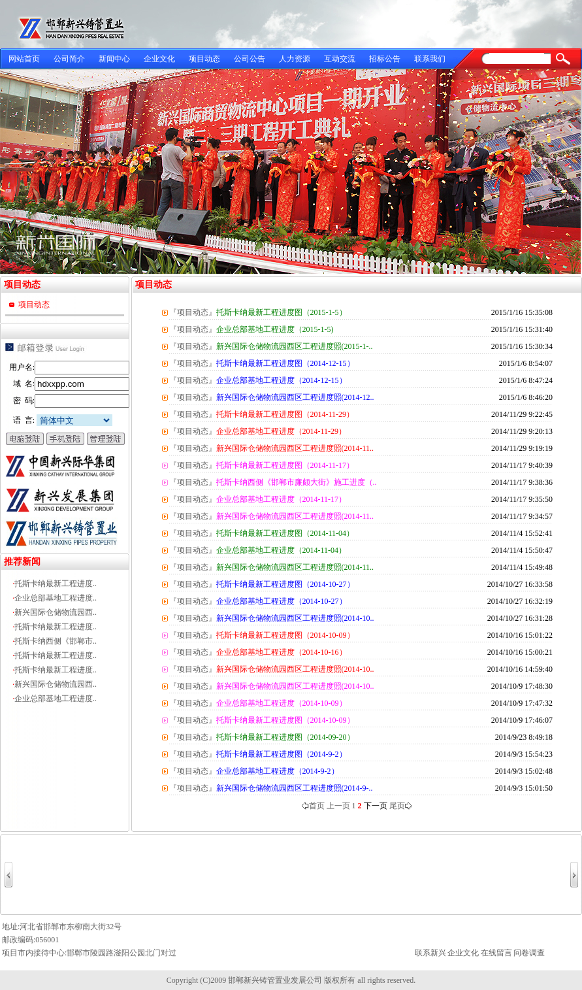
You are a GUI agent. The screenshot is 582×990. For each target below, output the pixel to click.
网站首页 (24, 58)
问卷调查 (529, 952)
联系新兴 (430, 952)
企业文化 (159, 58)
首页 (313, 805)
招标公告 (384, 58)
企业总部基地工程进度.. (55, 597)
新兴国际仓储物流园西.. (55, 612)
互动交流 (339, 58)
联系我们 (429, 58)
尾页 (400, 805)
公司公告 (249, 58)
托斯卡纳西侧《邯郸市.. (55, 641)
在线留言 (496, 952)
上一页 (338, 805)
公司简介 (69, 58)
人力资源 (294, 58)
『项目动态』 (192, 312)
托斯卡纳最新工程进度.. (55, 583)
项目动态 (204, 58)
